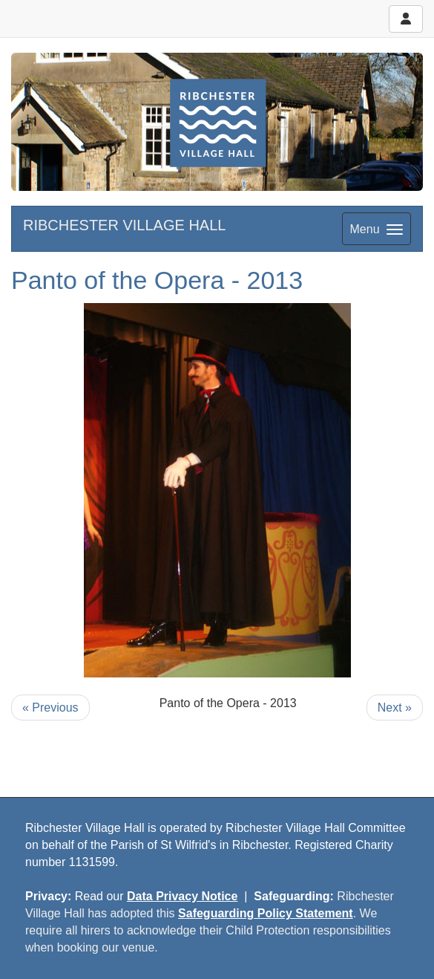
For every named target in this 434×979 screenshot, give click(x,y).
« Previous (50, 707)
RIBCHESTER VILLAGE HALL (124, 225)
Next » (395, 707)
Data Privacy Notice (182, 896)
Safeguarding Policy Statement (265, 913)
